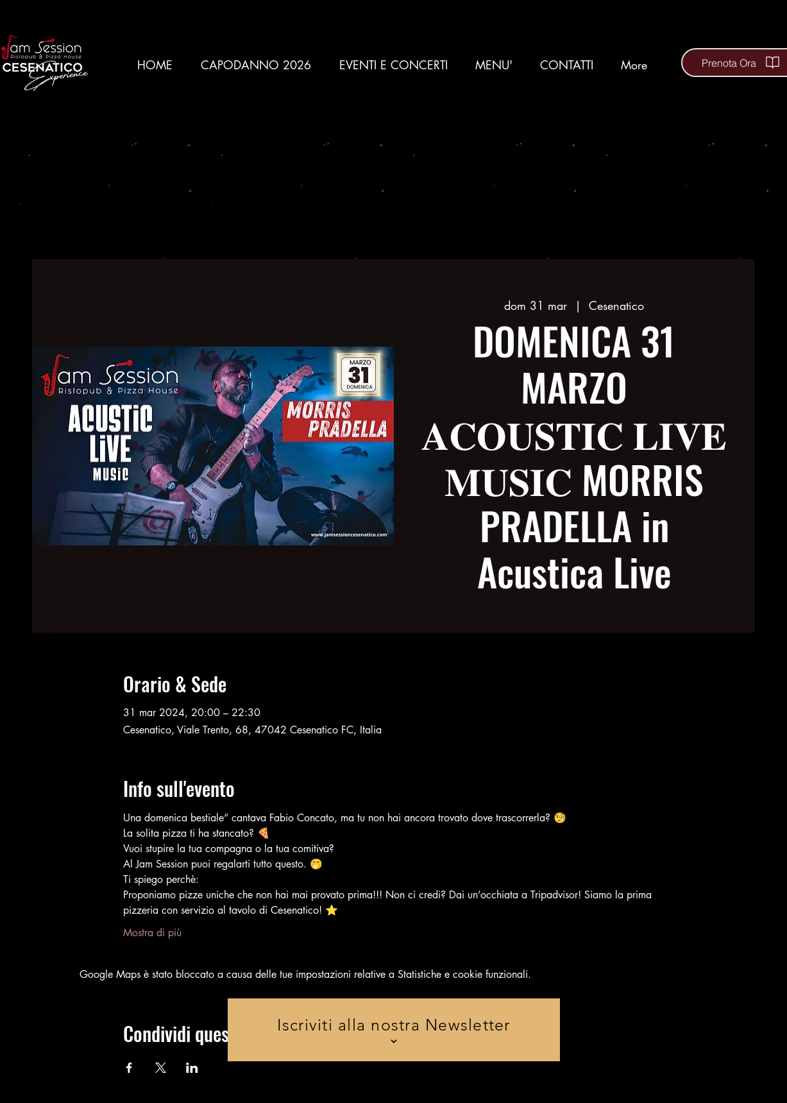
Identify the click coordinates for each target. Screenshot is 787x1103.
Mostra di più (152, 932)
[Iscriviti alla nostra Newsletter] (394, 1029)
